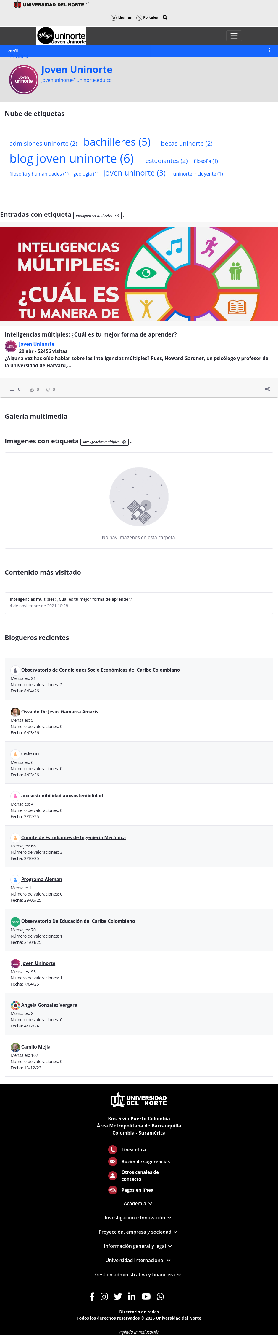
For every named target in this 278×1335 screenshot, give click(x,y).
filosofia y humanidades (39, 174)
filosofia (206, 161)
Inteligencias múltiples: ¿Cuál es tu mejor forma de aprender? (91, 334)
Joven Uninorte (76, 69)
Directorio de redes (139, 1312)
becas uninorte (186, 143)
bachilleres (117, 141)
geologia (85, 174)
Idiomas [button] (121, 17)
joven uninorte (134, 173)
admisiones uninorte (43, 143)
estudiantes (167, 160)
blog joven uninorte (71, 158)
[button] (165, 17)
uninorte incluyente (198, 174)
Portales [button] (147, 17)
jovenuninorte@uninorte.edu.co (76, 80)
